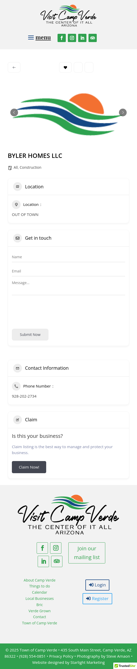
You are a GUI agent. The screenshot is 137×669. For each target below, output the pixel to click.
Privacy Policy (61, 656)
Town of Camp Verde (39, 622)
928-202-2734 (24, 396)
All (16, 167)
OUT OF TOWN (25, 214)
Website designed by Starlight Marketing (68, 662)
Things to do (39, 586)
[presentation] (51, 311)
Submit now (30, 334)
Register (100, 598)
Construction (30, 167)
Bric (39, 604)
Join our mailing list (87, 553)
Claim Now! (29, 467)
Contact (39, 616)
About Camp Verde (39, 580)
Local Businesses (40, 598)
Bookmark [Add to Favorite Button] (65, 67)
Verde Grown (40, 610)
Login (100, 585)
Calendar (39, 592)
